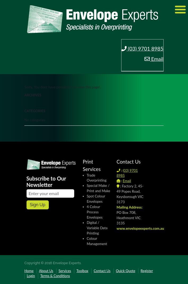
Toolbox (82, 271)
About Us (46, 271)
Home (29, 271)
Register (147, 271)
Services (65, 271)
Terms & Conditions (55, 276)
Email (154, 59)
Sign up (37, 204)
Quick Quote (125, 271)
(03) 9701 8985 (142, 49)
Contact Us (102, 271)
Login (31, 276)
